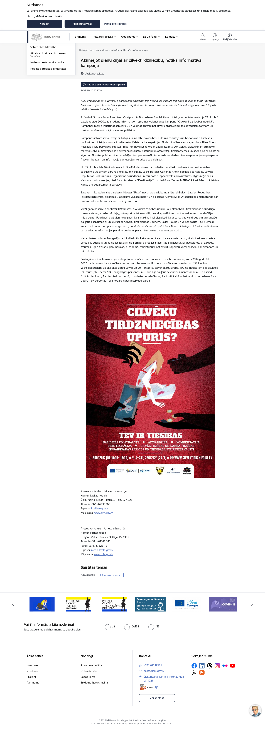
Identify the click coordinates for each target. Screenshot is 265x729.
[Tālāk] (252, 604)
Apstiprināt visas (82, 23)
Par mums (33, 682)
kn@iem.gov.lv (99, 508)
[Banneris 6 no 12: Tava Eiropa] (186, 604)
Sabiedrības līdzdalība (43, 85)
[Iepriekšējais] (13, 604)
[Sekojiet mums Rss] (202, 672)
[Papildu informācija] (156, 687)
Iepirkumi (32, 671)
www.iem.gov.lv (103, 512)
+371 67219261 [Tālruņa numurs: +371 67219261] (153, 665)
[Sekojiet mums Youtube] (232, 665)
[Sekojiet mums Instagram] (217, 665)
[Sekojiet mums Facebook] (194, 665)
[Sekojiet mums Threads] (209, 665)
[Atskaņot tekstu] (94, 73)
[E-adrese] (146, 687)
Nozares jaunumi (40, 66)
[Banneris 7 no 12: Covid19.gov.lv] (223, 604)
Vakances (32, 665)
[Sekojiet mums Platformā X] (194, 672)
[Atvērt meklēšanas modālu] (203, 37)
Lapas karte (88, 676)
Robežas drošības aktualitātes (48, 107)
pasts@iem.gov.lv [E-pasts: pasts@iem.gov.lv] (154, 671)
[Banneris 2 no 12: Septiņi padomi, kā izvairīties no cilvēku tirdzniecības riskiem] (42, 604)
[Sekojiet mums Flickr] (225, 665)
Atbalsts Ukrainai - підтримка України (48, 93)
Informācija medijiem (42, 73)
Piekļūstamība (89, 671)
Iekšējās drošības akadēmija (47, 100)
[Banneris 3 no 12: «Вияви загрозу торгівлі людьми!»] (78, 604)
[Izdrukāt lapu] (229, 58)
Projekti (31, 676)
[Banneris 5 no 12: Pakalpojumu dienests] (150, 604)
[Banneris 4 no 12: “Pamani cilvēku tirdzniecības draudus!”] (114, 604)
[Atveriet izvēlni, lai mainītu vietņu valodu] (214, 37)
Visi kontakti (157, 698)
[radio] (110, 626)
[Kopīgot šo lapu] (229, 67)
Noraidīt (44, 23)
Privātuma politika (91, 665)
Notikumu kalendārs (42, 60)
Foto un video (38, 79)
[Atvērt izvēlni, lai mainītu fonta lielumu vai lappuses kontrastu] (230, 37)
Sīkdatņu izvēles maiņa (94, 682)
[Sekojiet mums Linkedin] (202, 665)
